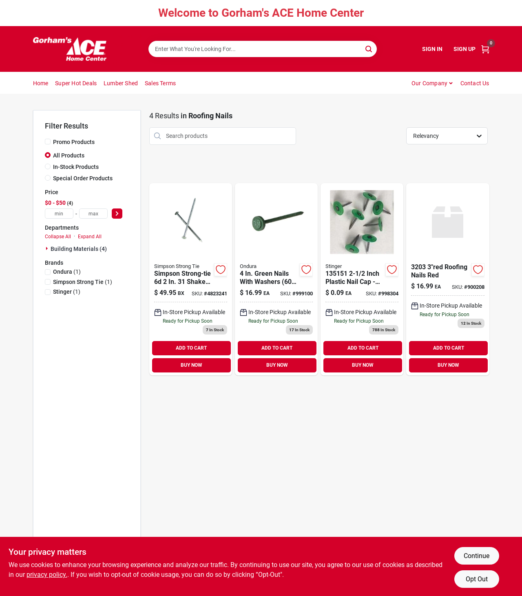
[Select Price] (117, 213)
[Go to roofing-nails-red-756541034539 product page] (447, 279)
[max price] (93, 213)
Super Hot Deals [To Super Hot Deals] (76, 83)
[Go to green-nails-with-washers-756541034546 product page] (276, 279)
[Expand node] (47, 248)
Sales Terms (160, 83)
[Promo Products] (48, 141)
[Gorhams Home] (69, 49)
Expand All (90, 236)
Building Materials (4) (79, 249)
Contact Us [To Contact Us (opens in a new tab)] (474, 83)
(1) (67, 271)
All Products (68, 155)
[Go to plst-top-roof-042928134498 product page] (362, 279)
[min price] (59, 213)
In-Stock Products (76, 167)
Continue (476, 556)
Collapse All (58, 236)
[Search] (369, 48)
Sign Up (464, 49)
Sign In (432, 49)
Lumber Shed (121, 83)
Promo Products (74, 142)
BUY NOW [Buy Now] (191, 365)
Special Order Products (83, 178)
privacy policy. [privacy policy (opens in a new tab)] (47, 574)
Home (41, 83)
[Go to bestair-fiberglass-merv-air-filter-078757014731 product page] (190, 279)
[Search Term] (262, 49)
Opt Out (477, 579)
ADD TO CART (191, 348)
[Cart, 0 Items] (485, 49)
